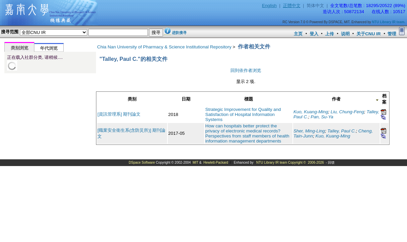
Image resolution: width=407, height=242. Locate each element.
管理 (391, 33)
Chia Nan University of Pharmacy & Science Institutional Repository (164, 46)
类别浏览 (19, 47)
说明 (345, 33)
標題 (248, 99)
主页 (298, 33)
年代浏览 (49, 48)
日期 (186, 99)
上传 (329, 33)
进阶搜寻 (179, 33)
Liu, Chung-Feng (347, 111)
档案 (384, 99)
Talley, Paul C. (341, 130)
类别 (132, 99)
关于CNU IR (368, 33)
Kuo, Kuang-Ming (310, 111)
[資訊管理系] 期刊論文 (118, 114)
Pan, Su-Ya (322, 116)
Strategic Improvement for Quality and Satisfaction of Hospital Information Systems (243, 114)
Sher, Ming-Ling (309, 130)
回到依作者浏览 (245, 70)
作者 (336, 99)
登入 (314, 33)
